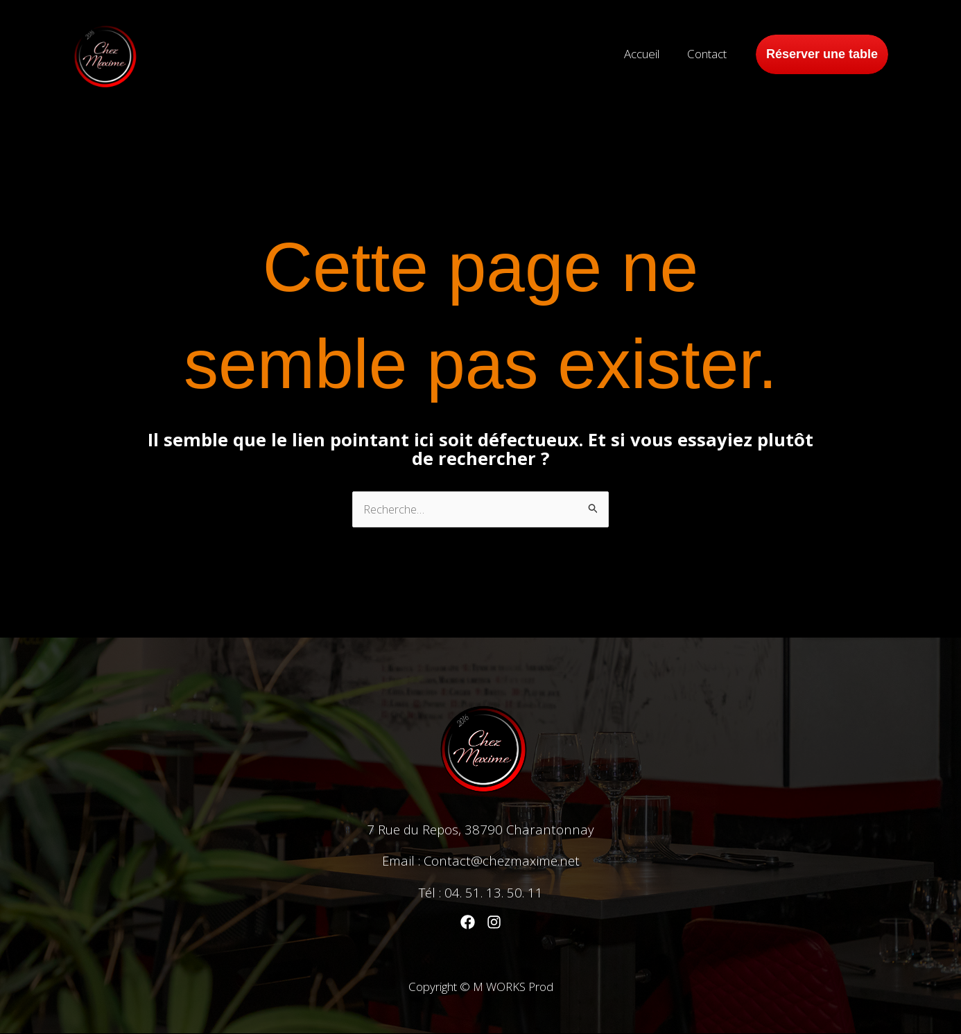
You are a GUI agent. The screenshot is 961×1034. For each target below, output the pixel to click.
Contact (709, 54)
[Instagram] (494, 922)
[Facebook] (467, 922)
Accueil (648, 54)
